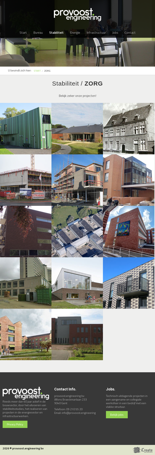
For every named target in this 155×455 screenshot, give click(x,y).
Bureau (38, 32)
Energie (75, 32)
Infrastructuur (96, 32)
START (37, 71)
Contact (130, 32)
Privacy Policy (15, 424)
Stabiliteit (56, 32)
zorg (47, 71)
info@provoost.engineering (79, 413)
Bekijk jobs (117, 414)
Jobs (115, 32)
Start (23, 32)
